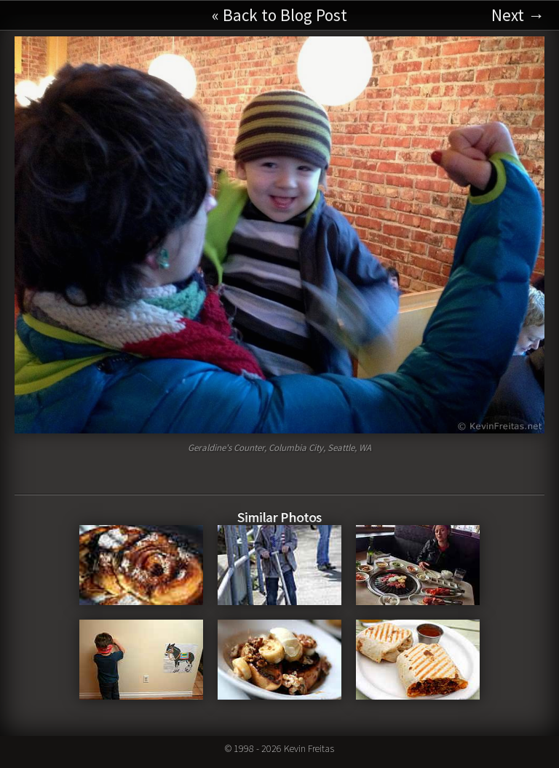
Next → (517, 14)
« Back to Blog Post (279, 14)
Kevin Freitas (309, 748)
